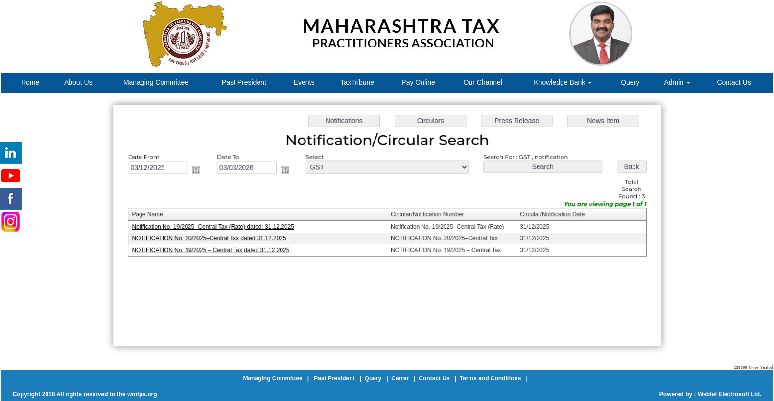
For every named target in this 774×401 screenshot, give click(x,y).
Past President (244, 82)
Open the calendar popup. (203, 172)
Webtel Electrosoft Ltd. (729, 394)
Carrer (400, 378)
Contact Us (734, 82)
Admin (677, 82)
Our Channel (483, 82)
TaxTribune (357, 82)
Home (30, 82)
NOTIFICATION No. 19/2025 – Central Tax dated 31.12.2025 (217, 249)
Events (304, 82)
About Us (78, 82)
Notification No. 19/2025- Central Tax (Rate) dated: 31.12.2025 (219, 227)
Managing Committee (155, 82)
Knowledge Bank (563, 82)
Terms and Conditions (490, 378)
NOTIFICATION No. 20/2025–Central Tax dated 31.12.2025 (215, 238)
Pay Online (418, 82)
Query (630, 82)
